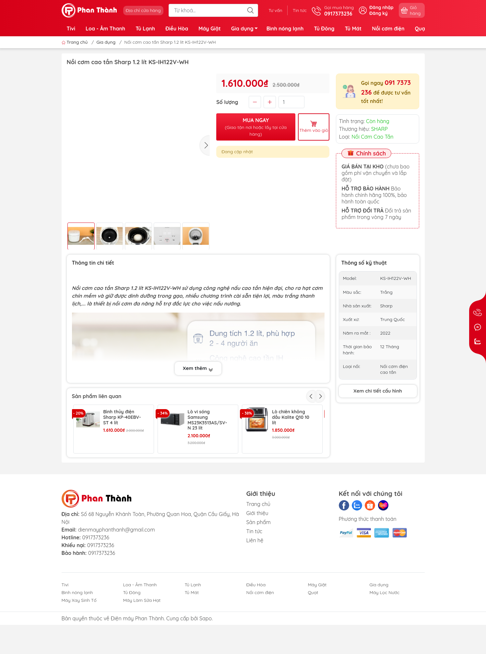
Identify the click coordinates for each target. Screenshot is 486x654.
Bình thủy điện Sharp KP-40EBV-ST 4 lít (122, 417)
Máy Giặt (209, 28)
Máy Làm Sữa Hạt (142, 640)
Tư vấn (275, 10)
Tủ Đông (324, 28)
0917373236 (95, 577)
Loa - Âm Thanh (105, 28)
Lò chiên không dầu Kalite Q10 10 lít (290, 417)
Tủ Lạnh (145, 28)
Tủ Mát (353, 28)
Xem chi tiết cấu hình (377, 391)
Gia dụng (246, 29)
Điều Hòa (176, 28)
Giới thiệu (257, 552)
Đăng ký (378, 13)
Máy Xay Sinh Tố (79, 640)
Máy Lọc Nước (385, 632)
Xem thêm (198, 368)
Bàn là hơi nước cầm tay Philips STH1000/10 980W (123, 466)
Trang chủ (75, 42)
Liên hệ (255, 579)
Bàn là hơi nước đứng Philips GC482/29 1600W (206, 466)
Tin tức (300, 10)
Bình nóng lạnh (285, 28)
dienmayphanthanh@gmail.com (116, 569)
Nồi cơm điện (388, 28)
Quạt (421, 28)
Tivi (71, 28)
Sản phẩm (258, 561)
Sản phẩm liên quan (97, 396)
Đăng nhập (381, 7)
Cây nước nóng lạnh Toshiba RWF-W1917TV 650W (292, 466)
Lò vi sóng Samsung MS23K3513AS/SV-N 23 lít (207, 420)
